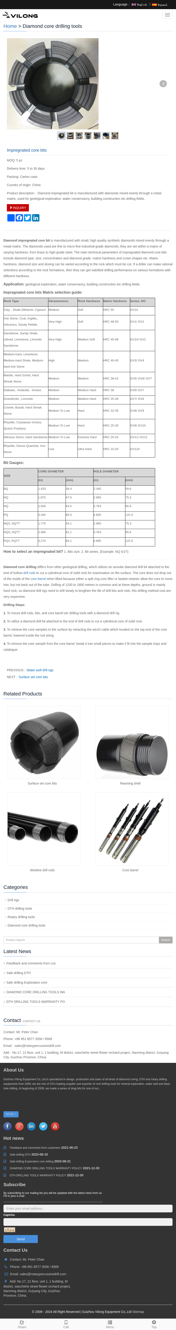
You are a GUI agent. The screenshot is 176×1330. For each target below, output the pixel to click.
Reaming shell (130, 783)
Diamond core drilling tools (26, 925)
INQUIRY (18, 208)
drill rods (29, 573)
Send (20, 1239)
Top (154, 1324)
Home (10, 26)
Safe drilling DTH (18, 973)
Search (165, 940)
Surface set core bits (33, 677)
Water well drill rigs (40, 670)
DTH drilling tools (20, 908)
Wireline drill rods (42, 870)
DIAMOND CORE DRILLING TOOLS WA (35, 992)
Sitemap (138, 1312)
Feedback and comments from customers (35, 1147)
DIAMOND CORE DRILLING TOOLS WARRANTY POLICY (46, 1168)
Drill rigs (13, 900)
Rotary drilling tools (21, 917)
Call (66, 1324)
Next (163, 83)
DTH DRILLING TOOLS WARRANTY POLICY (38, 1175)
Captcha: (9, 1215)
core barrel (38, 579)
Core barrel (130, 870)
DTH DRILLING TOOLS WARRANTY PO (35, 1001)
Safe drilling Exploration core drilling (32, 1161)
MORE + (11, 1114)
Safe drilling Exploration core (26, 982)
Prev (12, 83)
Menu (110, 1324)
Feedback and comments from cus (31, 963)
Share (22, 1324)
